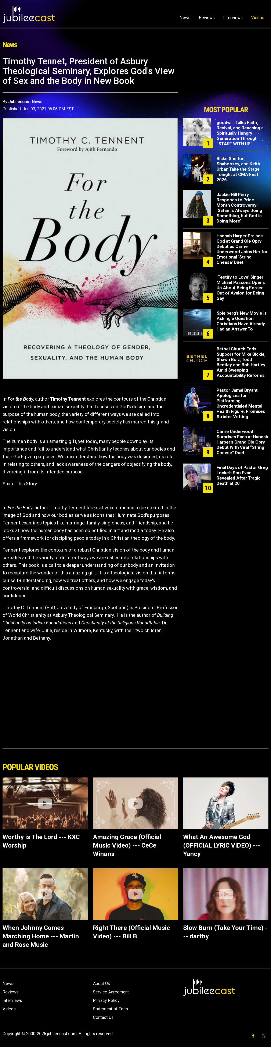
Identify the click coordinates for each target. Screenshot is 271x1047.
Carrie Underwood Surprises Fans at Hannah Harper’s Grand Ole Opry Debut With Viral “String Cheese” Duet (242, 442)
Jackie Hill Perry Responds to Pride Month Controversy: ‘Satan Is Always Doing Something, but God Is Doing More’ (239, 208)
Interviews (233, 17)
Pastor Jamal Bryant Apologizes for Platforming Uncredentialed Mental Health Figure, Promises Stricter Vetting (241, 403)
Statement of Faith (110, 1008)
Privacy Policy (106, 1000)
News (185, 17)
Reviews (207, 17)
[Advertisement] (226, 79)
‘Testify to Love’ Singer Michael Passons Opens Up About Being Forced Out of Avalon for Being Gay (241, 288)
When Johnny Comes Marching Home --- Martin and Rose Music (41, 936)
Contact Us (103, 1017)
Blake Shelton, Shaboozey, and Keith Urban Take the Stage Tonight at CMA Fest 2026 (238, 169)
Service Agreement (111, 991)
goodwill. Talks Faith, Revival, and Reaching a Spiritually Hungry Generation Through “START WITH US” (240, 133)
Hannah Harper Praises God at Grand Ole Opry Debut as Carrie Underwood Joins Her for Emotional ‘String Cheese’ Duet (242, 249)
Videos (257, 17)
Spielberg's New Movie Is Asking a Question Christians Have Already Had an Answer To (242, 321)
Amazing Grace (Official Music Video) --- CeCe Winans (127, 845)
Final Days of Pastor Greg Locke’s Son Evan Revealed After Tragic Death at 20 (242, 475)
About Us (101, 983)
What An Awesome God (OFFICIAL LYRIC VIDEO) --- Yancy (221, 845)
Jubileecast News (25, 101)
